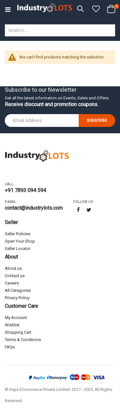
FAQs (10, 347)
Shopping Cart (18, 332)
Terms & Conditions (23, 339)
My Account (16, 317)
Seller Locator (17, 248)
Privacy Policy (17, 297)
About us (13, 268)
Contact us (15, 275)
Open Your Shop (20, 241)
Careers (12, 283)
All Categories (18, 290)
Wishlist (12, 325)
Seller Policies (17, 233)
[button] (96, 9)
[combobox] (60, 30)
